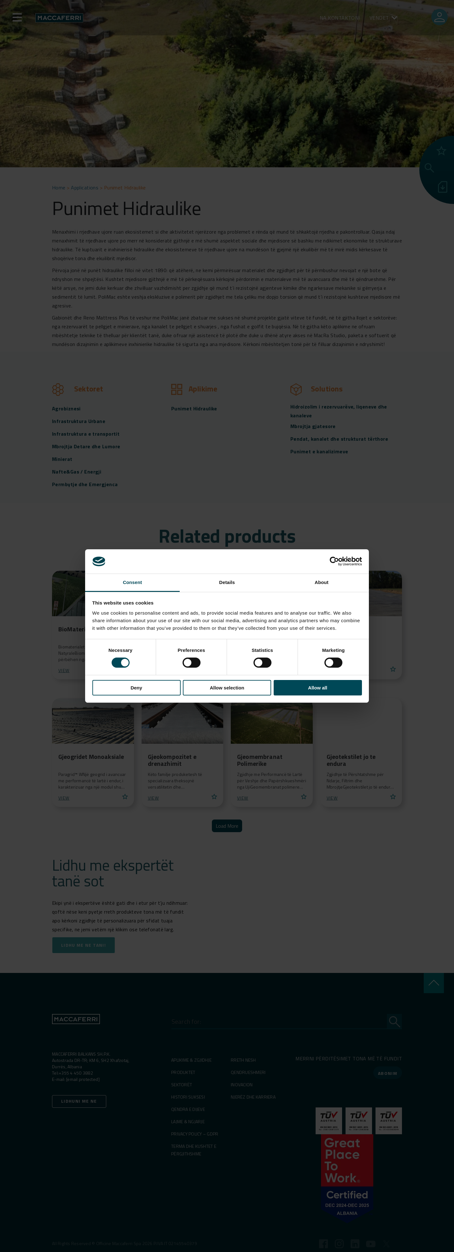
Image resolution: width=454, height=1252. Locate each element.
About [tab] (322, 582)
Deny (136, 687)
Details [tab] (227, 582)
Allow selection (227, 687)
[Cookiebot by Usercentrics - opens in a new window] (334, 561)
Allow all (317, 687)
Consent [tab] (132, 582)
